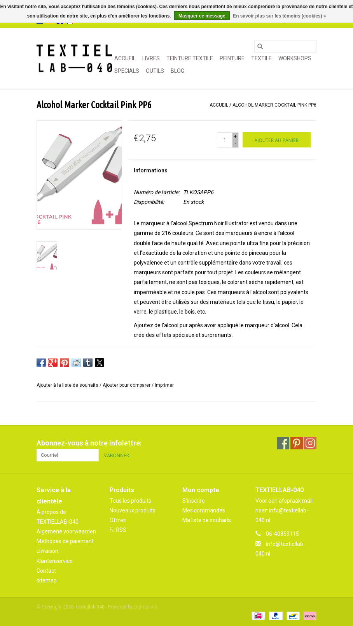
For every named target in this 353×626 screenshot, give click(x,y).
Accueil (125, 58)
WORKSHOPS (294, 58)
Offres (118, 520)
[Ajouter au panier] (277, 139)
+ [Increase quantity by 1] (235, 136)
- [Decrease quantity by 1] (235, 143)
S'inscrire (193, 501)
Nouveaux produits (133, 510)
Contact (46, 571)
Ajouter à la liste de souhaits (68, 385)
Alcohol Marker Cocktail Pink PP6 (274, 105)
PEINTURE (232, 58)
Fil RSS (118, 530)
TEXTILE (261, 58)
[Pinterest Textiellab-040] (296, 443)
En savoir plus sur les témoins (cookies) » (279, 16)
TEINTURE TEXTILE (189, 58)
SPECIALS (126, 71)
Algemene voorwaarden (66, 531)
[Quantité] (224, 140)
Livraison (47, 551)
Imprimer (164, 385)
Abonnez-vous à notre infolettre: (89, 443)
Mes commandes (203, 510)
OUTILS (155, 71)
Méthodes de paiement (65, 541)
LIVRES (151, 58)
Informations (151, 170)
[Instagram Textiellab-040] (310, 443)
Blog (177, 71)
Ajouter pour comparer (127, 385)
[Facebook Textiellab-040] (283, 443)
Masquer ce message (201, 16)
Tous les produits (130, 501)
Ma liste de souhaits (206, 520)
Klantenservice (55, 561)
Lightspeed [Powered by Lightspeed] (145, 607)
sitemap (47, 580)
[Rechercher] (285, 46)
